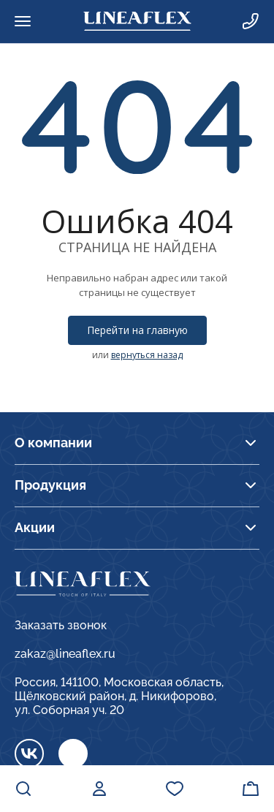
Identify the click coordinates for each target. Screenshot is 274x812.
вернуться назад (147, 355)
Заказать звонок (61, 625)
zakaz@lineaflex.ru (65, 654)
